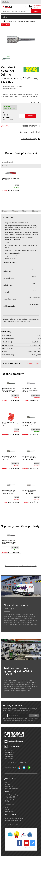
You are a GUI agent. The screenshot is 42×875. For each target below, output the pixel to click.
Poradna (7, 784)
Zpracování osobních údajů (13, 820)
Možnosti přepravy (30, 125)
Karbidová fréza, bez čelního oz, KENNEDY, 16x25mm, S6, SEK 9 (8, 491)
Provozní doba (9, 812)
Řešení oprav (9, 786)
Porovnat (36, 102)
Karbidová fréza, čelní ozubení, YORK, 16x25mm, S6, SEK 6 (30, 423)
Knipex (17, 185)
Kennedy (16, 429)
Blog (6, 782)
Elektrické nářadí (11, 21)
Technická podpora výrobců (14, 818)
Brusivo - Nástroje (29, 21)
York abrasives (11, 89)
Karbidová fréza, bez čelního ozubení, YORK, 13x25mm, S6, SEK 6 (9, 390)
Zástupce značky (30, 138)
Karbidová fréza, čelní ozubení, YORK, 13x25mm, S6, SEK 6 (10, 457)
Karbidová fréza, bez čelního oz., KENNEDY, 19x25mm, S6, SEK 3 (29, 457)
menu (5, 17)
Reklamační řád (10, 797)
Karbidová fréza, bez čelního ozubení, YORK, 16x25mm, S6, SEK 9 (9, 542)
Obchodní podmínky (11, 795)
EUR (26, 6)
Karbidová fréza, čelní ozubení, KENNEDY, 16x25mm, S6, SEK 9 (29, 491)
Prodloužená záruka (11, 788)
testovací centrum (23, 680)
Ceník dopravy (9, 799)
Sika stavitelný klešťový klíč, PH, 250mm (10, 179)
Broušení (20, 21)
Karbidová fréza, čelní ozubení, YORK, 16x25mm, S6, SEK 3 (30, 390)
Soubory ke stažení (30, 132)
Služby (7, 801)
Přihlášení (5, 2)
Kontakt (7, 810)
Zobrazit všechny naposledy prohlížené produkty (21, 566)
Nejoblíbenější (7, 162)
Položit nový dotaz (33, 363)
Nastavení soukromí (11, 824)
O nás (6, 807)
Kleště (4, 166)
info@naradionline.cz (15, 741)
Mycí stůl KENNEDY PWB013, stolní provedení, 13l (10, 423)
